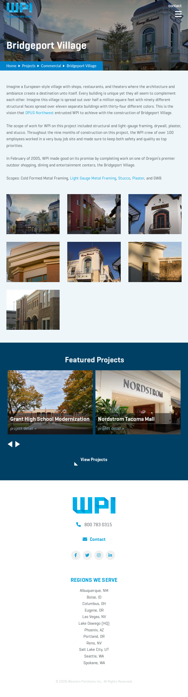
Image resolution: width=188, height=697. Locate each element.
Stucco (124, 178)
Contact (175, 5)
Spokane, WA (94, 662)
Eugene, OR (94, 610)
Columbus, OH (94, 603)
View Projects (94, 459)
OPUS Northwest (39, 112)
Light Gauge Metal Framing (93, 178)
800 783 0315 (98, 524)
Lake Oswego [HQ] (94, 623)
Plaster (138, 178)
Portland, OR (94, 636)
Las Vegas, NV (94, 616)
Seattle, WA (94, 656)
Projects (28, 65)
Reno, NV (94, 643)
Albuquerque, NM (94, 590)
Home (11, 65)
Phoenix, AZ (94, 630)
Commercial (51, 65)
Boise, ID (94, 597)
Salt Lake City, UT (94, 649)
